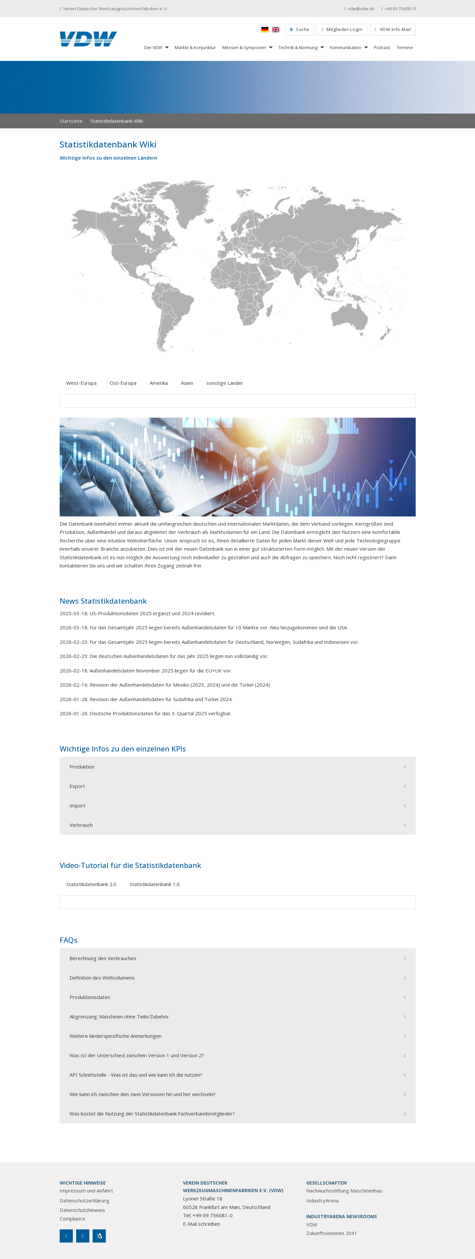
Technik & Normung (298, 47)
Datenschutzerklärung (84, 1200)
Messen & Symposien (244, 47)
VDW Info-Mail (392, 29)
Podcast (382, 47)
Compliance (72, 1218)
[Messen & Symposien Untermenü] (270, 47)
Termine (405, 47)
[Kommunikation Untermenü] (365, 47)
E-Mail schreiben (201, 1223)
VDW (311, 1224)
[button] (238, 766)
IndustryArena (322, 1200)
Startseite (71, 121)
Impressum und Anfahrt (86, 1190)
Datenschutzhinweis (82, 1210)
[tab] (81, 383)
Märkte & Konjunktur (195, 47)
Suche (300, 29)
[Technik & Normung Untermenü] (321, 47)
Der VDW (153, 47)
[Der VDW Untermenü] (166, 47)
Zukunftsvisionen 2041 (331, 1233)
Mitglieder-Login (342, 29)
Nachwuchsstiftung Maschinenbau (344, 1190)
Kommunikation (345, 47)
